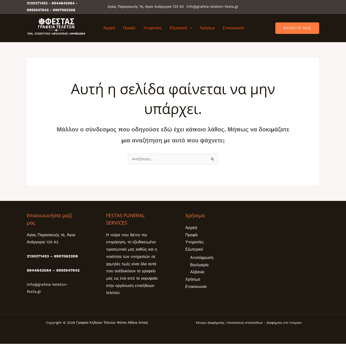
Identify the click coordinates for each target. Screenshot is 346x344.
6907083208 (64, 10)
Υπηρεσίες (152, 28)
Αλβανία (197, 272)
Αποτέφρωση (201, 258)
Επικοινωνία (233, 28)
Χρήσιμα (207, 28)
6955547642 (38, 10)
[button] (189, 28)
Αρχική (109, 28)
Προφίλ (129, 28)
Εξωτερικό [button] (181, 28)
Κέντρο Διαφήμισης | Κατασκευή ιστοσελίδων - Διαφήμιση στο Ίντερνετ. (249, 323)
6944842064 (63, 3)
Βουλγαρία (199, 265)
